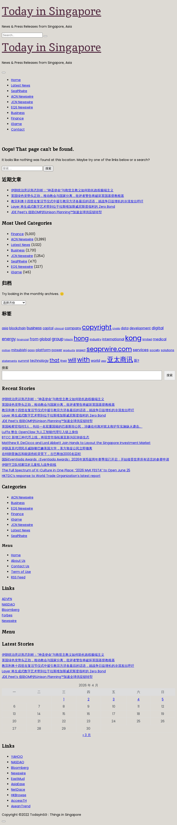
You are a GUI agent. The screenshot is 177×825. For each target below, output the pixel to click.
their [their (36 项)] (63, 361)
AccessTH (19, 800)
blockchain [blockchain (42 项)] (17, 328)
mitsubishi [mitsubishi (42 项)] (19, 350)
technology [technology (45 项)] (39, 360)
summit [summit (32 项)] (23, 361)
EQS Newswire (22, 107)
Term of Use (21, 571)
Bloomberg (10, 609)
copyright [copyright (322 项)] (97, 327)
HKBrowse (18, 795)
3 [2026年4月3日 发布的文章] (114, 699)
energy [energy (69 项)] (9, 339)
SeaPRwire (19, 91)
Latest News (20, 85)
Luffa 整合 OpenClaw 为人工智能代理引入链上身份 (40, 432)
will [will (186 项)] (72, 360)
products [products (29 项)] (69, 350)
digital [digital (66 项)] (158, 328)
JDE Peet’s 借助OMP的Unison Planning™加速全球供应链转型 (56, 212)
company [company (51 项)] (73, 328)
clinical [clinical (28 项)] (59, 328)
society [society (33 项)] (155, 350)
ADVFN (7, 599)
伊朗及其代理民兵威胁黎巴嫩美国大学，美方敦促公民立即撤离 (47, 448)
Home (16, 80)
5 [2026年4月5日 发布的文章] (163, 699)
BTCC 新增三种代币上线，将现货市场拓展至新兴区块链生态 (45, 437)
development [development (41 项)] (140, 328)
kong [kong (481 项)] (133, 338)
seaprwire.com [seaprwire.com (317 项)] (109, 349)
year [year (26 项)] (103, 361)
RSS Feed (18, 577)
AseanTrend (20, 806)
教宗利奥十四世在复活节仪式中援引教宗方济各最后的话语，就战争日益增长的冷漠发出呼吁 (77, 201)
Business (18, 113)
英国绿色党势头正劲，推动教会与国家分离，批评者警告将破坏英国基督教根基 (67, 195)
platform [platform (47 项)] (43, 350)
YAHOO (17, 756)
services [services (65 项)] (141, 350)
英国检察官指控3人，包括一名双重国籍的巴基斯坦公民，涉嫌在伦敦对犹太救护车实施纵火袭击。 (72, 426)
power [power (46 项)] (57, 350)
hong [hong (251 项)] (81, 338)
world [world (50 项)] (95, 360)
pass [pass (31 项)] (31, 350)
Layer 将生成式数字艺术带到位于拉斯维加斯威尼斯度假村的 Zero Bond (63, 206)
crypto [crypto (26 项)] (116, 328)
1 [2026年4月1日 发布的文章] (63, 699)
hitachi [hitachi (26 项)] (68, 339)
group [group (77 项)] (57, 339)
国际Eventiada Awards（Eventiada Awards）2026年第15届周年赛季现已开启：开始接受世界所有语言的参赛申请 (85, 459)
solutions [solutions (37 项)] (167, 350)
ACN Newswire (22, 96)
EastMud (18, 778)
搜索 (5, 367)
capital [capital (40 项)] (48, 328)
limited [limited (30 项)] (147, 339)
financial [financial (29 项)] (23, 339)
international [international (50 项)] (113, 339)
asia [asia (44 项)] (5, 328)
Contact (18, 129)
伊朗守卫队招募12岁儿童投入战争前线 (29, 464)
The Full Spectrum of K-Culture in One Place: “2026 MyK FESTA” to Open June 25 (66, 470)
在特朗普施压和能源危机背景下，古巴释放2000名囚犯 (41, 454)
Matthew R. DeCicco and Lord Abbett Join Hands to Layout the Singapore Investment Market (76, 442)
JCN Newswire (22, 102)
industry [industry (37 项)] (95, 339)
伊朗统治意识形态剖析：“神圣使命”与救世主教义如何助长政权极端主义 (62, 190)
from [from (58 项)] (34, 339)
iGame (16, 124)
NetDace (18, 789)
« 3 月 (87, 735)
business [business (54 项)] (34, 328)
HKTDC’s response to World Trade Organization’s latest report (51, 475)
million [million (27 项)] (6, 350)
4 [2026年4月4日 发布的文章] (138, 699)
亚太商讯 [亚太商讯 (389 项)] (120, 359)
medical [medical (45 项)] (159, 339)
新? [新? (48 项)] (136, 360)
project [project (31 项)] (81, 350)
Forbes (7, 615)
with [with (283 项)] (83, 360)
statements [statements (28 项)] (9, 361)
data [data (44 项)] (125, 328)
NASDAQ (8, 604)
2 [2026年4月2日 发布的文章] (88, 699)
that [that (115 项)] (54, 360)
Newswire (9, 620)
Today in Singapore (51, 11)
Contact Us (20, 566)
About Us (18, 560)
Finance (17, 118)
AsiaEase (18, 784)
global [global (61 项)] (45, 339)
